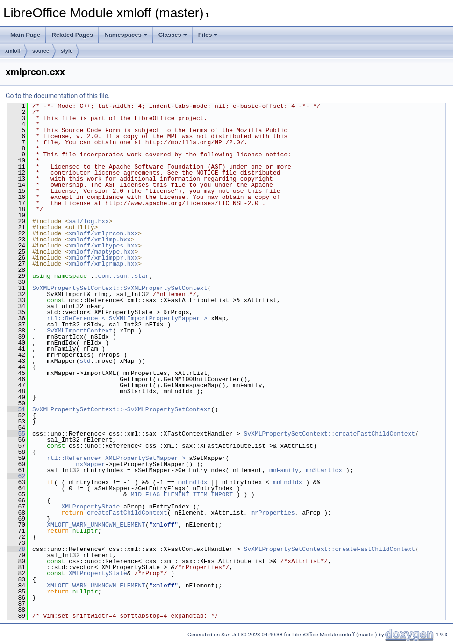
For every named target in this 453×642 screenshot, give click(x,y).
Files (208, 34)
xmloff (13, 51)
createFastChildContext (127, 512)
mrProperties (273, 512)
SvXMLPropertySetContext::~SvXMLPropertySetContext (121, 409)
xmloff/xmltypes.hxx (103, 245)
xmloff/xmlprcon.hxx (103, 233)
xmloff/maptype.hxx (101, 251)
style (66, 51)
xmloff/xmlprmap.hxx (103, 264)
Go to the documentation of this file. (58, 95)
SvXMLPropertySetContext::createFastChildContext (329, 434)
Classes (172, 34)
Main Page (25, 34)
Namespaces (125, 34)
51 (16, 409)
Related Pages (72, 34)
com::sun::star (123, 276)
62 (16, 476)
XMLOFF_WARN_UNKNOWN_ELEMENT (96, 525)
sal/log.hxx (89, 221)
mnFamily (283, 470)
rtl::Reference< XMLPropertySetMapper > (116, 458)
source (40, 51)
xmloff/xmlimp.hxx (100, 239)
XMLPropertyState (90, 506)
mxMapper (90, 464)
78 (16, 549)
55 (16, 434)
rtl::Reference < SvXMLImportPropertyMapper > (127, 318)
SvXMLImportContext (79, 330)
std (84, 361)
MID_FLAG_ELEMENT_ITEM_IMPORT (182, 494)
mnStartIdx (324, 470)
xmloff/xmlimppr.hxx (103, 258)
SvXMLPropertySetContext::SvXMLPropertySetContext (119, 288)
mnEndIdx (192, 482)
